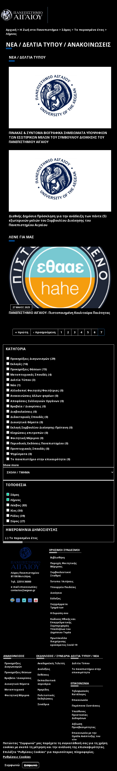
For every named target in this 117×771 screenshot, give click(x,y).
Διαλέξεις (44, 669)
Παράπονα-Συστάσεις (86, 705)
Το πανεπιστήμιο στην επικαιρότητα (86, 670)
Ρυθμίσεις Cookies (17, 757)
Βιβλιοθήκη (57, 557)
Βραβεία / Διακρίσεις (17, 678)
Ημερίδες (43, 689)
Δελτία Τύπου (81, 663)
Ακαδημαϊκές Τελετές (51, 663)
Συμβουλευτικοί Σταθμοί (60, 574)
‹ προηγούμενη (44, 332)
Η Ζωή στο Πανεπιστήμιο (39, 30)
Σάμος (66, 30)
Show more (11, 465)
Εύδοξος (55, 598)
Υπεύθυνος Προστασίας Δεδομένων (80, 715)
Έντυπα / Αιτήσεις (61, 581)
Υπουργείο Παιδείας (63, 587)
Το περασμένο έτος (89, 30)
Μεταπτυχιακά (14, 689)
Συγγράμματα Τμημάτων (59, 605)
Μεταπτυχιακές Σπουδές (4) (31, 374)
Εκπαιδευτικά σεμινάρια (47, 682)
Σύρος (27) (17, 521)
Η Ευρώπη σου (59, 613)
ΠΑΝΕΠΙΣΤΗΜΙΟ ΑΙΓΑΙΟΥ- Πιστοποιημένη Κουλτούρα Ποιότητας (59, 313)
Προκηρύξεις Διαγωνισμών (13, 665)
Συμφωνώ (12, 765)
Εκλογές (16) (19, 364)
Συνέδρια (43, 704)
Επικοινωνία (80, 700)
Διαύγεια (56, 592)
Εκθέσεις (43, 674)
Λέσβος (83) (18, 505)
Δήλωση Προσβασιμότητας (83, 725)
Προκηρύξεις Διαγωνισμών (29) (32, 359)
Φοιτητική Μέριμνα (16, 695)
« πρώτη (21, 332)
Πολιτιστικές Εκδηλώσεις (46, 697)
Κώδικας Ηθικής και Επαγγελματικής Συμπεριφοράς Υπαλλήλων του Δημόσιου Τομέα (63, 625)
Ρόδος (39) (17, 516)
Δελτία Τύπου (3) (22, 380)
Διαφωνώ (30, 765)
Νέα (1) (15, 385)
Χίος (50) (16, 510)
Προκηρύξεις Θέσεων (17, 672)
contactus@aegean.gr (24, 590)
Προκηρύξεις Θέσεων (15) (28, 369)
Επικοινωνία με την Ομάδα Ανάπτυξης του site (86, 736)
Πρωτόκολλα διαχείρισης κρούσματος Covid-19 (63, 641)
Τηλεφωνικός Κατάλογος (80, 692)
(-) (7, 538)
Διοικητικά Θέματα (16, 684)
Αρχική (11, 30)
